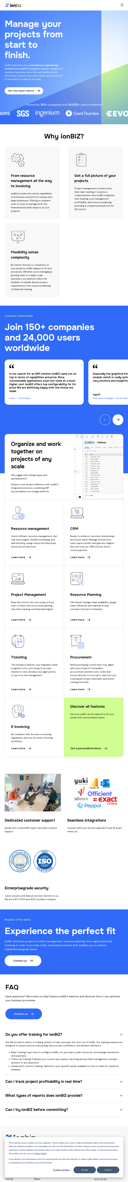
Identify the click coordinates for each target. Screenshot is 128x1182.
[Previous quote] (105, 419)
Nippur (37, 1179)
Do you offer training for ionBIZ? (33, 1034)
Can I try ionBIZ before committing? (36, 1109)
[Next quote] (118, 419)
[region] (64, 382)
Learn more (18, 557)
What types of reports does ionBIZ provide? (44, 1095)
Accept (84, 1170)
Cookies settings (61, 1170)
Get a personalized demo (85, 748)
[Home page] (13, 5)
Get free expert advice (21, 90)
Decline (108, 1170)
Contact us (20, 960)
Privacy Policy (40, 1153)
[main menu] (122, 5)
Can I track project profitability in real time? (43, 1081)
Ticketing (9, 1179)
